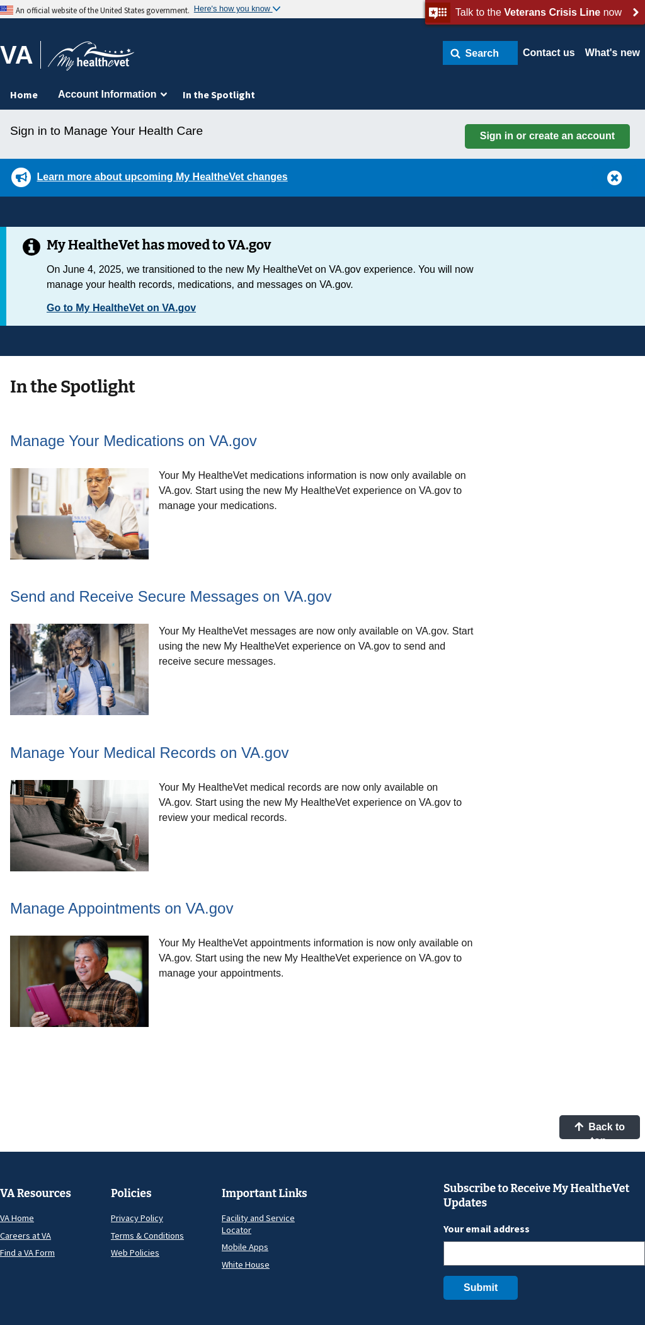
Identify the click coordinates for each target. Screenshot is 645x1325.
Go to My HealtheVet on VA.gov (121, 307)
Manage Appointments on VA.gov (121, 908)
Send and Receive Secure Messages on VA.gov (171, 596)
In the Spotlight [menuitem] (219, 94)
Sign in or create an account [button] (547, 135)
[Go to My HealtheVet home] (91, 60)
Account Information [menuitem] (107, 94)
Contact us (549, 52)
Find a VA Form (27, 1252)
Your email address (486, 1228)
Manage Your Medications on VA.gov (133, 440)
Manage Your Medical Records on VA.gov (149, 752)
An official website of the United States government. (103, 10)
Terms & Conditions (147, 1235)
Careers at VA (25, 1235)
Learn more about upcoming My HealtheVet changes (162, 176)
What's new (612, 52)
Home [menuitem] (24, 94)
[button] (480, 53)
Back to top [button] (599, 1130)
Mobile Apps (245, 1247)
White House (246, 1264)
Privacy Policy (137, 1218)
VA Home (17, 1218)
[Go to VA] (20, 55)
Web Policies (135, 1252)
